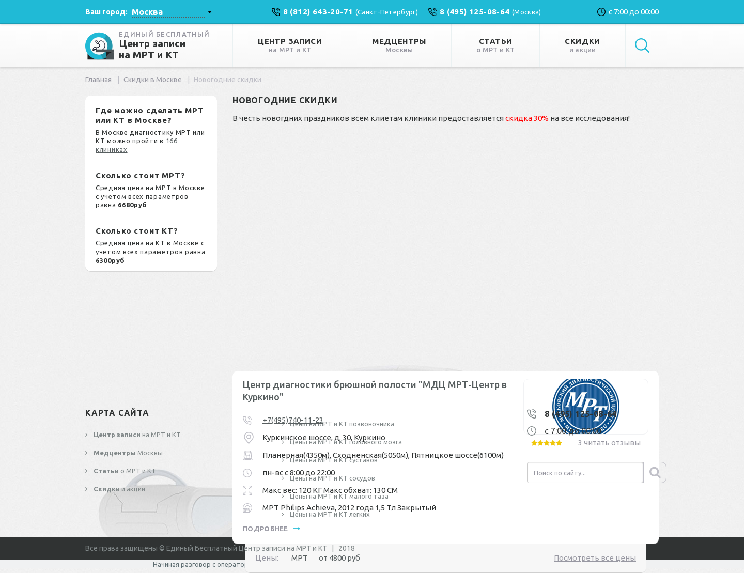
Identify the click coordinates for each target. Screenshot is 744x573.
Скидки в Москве (152, 79)
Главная (98, 79)
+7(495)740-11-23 (292, 419)
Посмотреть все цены (595, 557)
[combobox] (171, 12)
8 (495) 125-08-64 (581, 414)
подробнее (271, 528)
